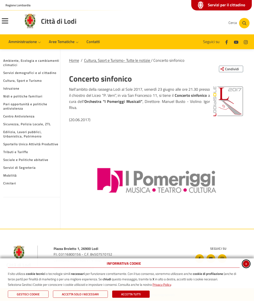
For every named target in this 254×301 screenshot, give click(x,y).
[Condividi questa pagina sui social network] (231, 69)
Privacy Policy (161, 284)
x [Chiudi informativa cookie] (246, 263)
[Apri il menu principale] (10, 23)
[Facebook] (226, 42)
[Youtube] (236, 42)
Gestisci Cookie (28, 294)
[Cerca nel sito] (239, 23)
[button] (228, 101)
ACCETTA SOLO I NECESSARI (80, 294)
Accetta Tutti (131, 294)
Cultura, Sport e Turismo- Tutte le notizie (117, 60)
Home (74, 60)
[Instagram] (245, 42)
